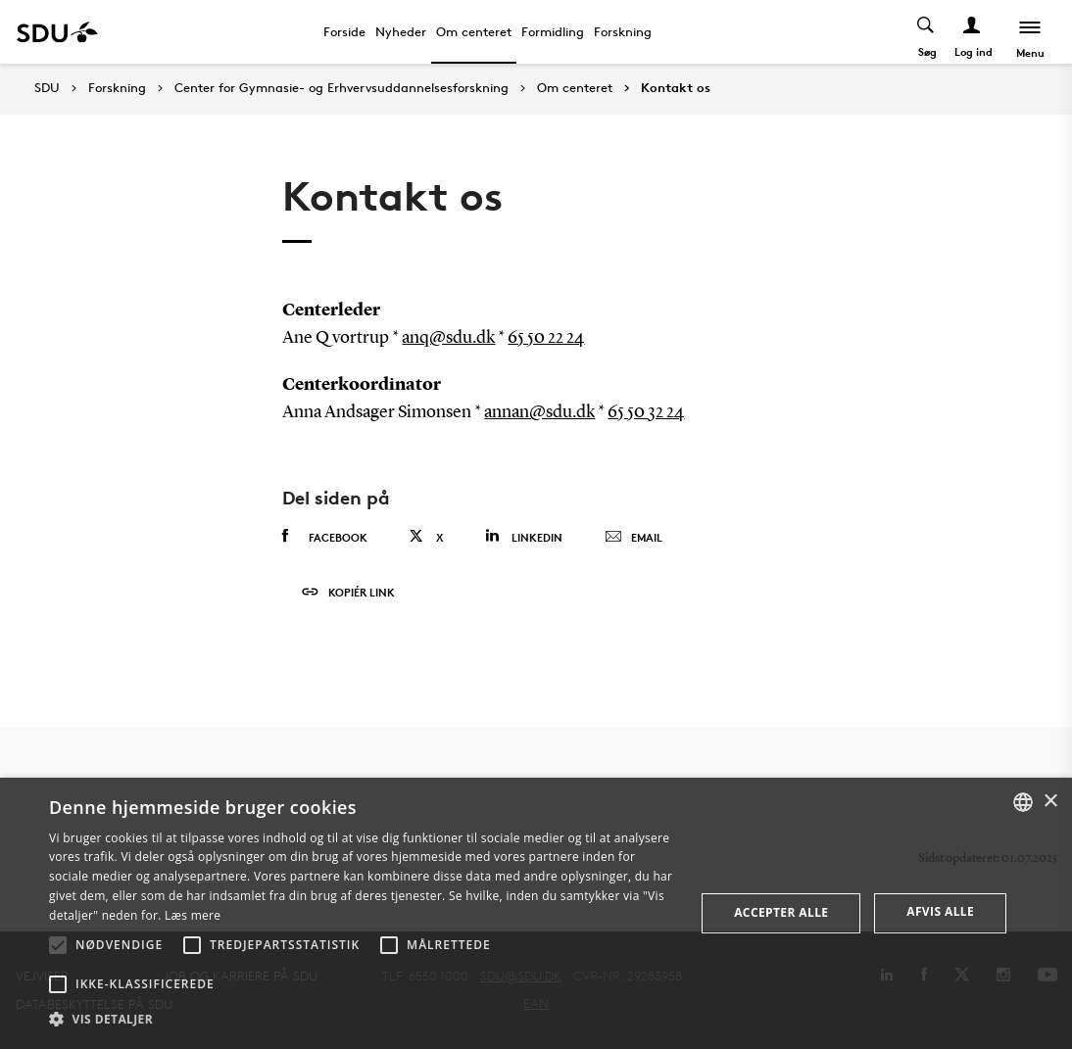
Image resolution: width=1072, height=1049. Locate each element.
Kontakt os (675, 88)
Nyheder (400, 31)
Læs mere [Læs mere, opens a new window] (192, 915)
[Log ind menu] (972, 32)
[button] (57, 945)
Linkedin (523, 536)
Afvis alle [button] (940, 911)
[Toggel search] (926, 32)
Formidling (552, 31)
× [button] (1050, 801)
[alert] (536, 913)
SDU (47, 87)
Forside (344, 31)
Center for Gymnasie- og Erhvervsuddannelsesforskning (341, 88)
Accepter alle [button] (781, 912)
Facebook (324, 537)
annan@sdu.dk (539, 412)
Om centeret (474, 31)
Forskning (623, 31)
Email (633, 538)
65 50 (628, 412)
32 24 (666, 412)
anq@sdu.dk (448, 338)
